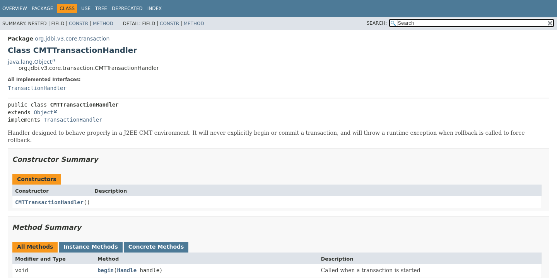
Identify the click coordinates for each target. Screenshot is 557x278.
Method (103, 23)
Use (86, 8)
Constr (78, 23)
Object (43, 112)
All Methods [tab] (35, 247)
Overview (14, 8)
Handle (127, 270)
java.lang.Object (30, 62)
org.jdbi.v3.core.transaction (72, 39)
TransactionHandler (37, 88)
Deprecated (127, 8)
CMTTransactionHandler (49, 202)
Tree (101, 8)
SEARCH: (377, 23)
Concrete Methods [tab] (156, 247)
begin (105, 270)
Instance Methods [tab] (90, 247)
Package (42, 8)
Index (154, 8)
